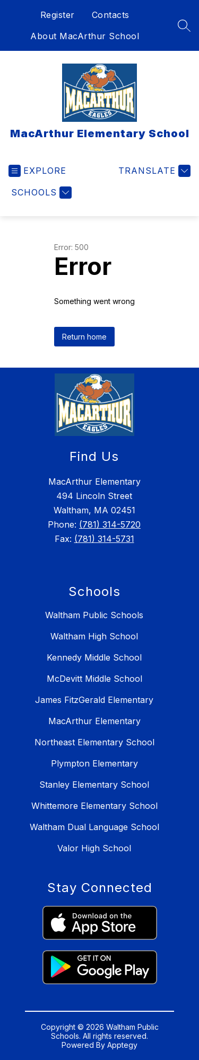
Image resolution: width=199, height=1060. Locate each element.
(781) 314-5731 (104, 538)
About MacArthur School (84, 36)
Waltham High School (94, 636)
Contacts (110, 15)
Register (57, 15)
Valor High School (94, 848)
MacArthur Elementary (94, 721)
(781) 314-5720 (110, 524)
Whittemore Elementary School (94, 805)
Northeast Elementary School (94, 742)
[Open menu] (37, 170)
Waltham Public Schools (94, 615)
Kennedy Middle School (94, 657)
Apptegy (122, 1044)
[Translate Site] (153, 170)
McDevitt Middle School (94, 678)
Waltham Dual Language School (94, 827)
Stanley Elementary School (94, 784)
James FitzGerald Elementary (94, 699)
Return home (84, 336)
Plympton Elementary (94, 763)
